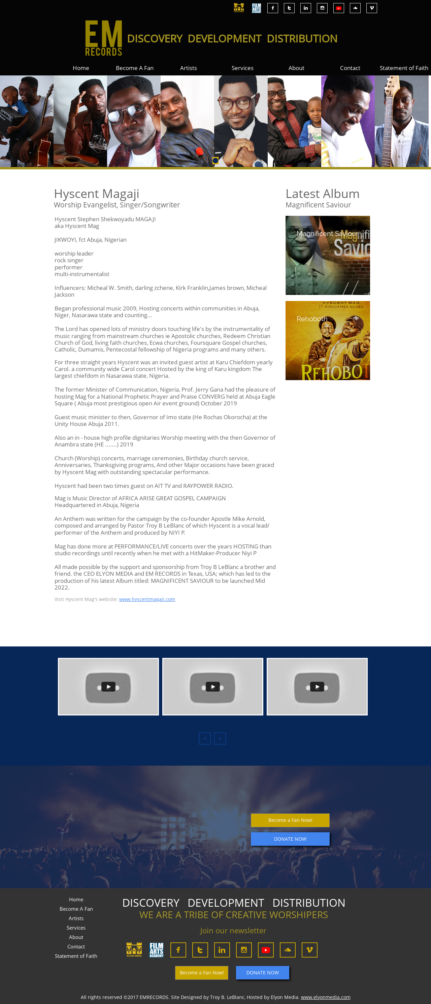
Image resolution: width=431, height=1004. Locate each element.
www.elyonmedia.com (326, 997)
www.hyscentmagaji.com (147, 599)
